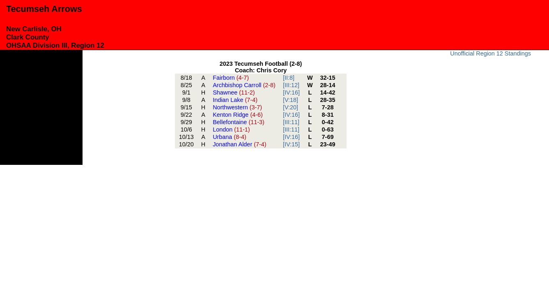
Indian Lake (235, 100)
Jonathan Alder (239, 144)
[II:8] (288, 77)
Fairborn (231, 77)
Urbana (229, 137)
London (231, 129)
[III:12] (291, 85)
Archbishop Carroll (244, 85)
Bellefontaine (238, 122)
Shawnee (234, 92)
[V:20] (290, 107)
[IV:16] (291, 92)
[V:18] (290, 100)
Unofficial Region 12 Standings (490, 53)
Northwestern (237, 107)
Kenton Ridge (238, 114)
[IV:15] (291, 144)
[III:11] (291, 122)
